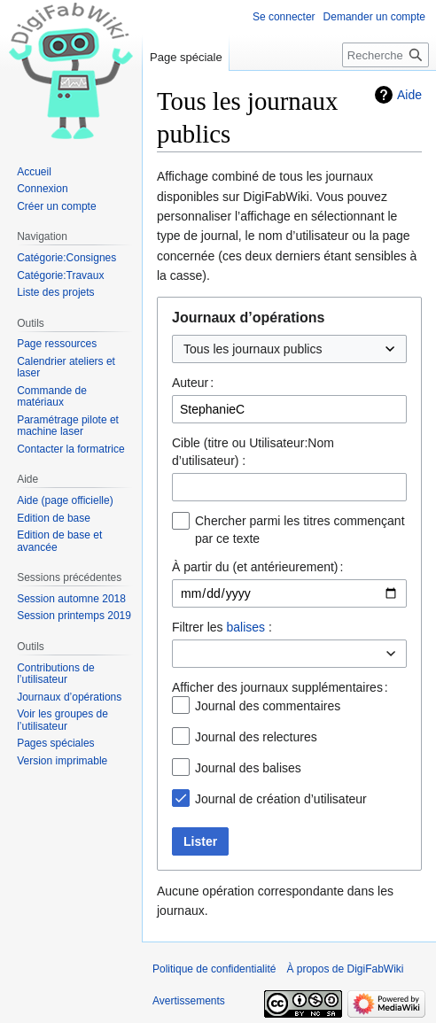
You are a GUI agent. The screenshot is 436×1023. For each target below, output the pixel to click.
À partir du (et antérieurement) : (257, 567)
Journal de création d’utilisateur (281, 799)
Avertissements (188, 1001)
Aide (409, 95)
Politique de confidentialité (214, 969)
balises (245, 627)
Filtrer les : (222, 627)
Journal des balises (248, 768)
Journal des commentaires (267, 706)
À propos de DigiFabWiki (344, 969)
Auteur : (193, 383)
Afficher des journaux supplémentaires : (280, 687)
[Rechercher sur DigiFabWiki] (385, 55)
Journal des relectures (256, 737)
